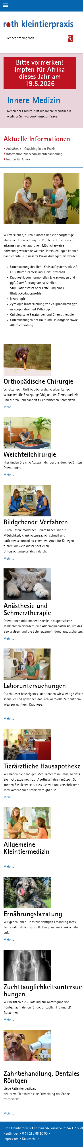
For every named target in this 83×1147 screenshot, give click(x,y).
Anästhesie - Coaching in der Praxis (30, 149)
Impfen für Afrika (18, 159)
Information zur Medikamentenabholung (34, 154)
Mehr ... (9, 407)
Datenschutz (30, 1139)
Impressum (11, 1139)
